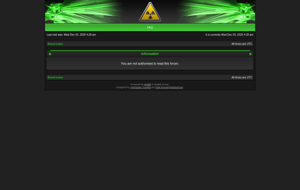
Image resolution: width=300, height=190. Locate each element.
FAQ (150, 27)
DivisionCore (176, 87)
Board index (55, 43)
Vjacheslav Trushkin (140, 87)
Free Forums (162, 87)
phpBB (147, 84)
